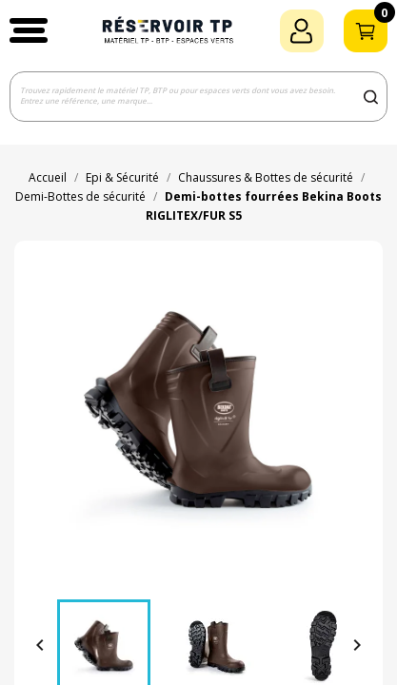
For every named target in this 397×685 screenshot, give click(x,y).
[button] (29, 30)
